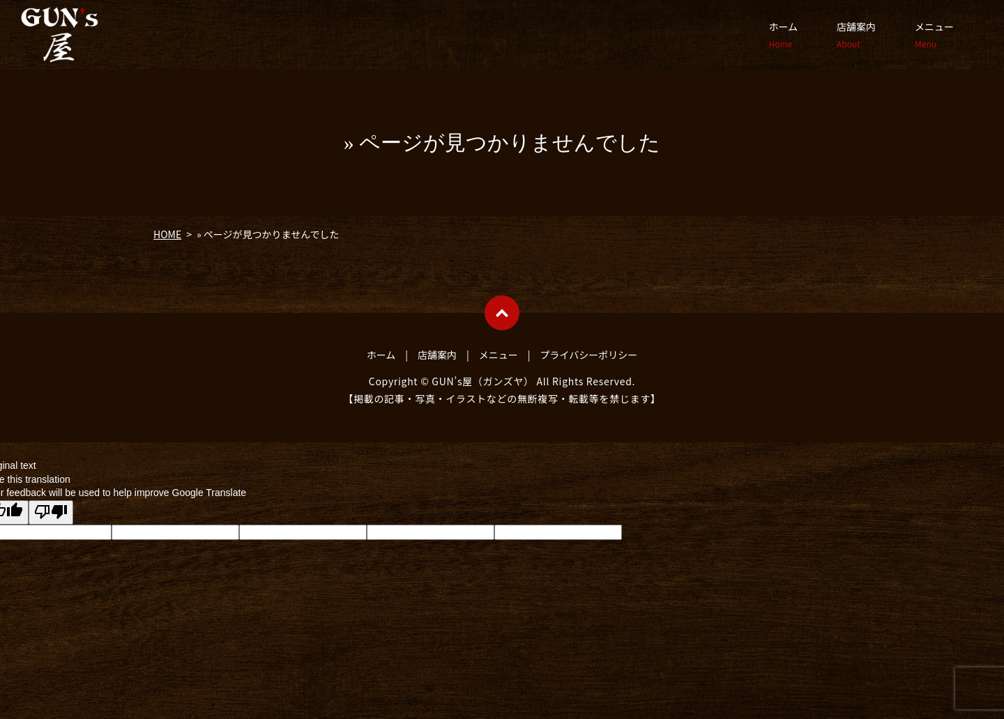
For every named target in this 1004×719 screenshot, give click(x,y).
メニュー (934, 35)
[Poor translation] (51, 512)
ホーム (783, 35)
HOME (167, 234)
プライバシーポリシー (589, 355)
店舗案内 (856, 35)
